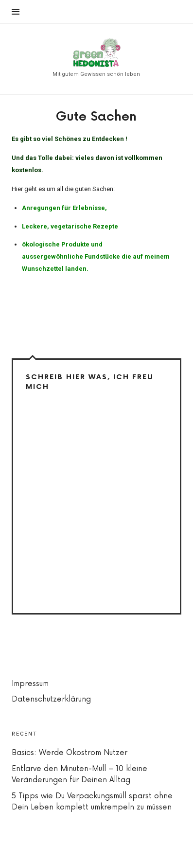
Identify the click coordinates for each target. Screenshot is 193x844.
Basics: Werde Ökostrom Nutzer (69, 752)
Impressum (30, 683)
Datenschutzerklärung (51, 699)
